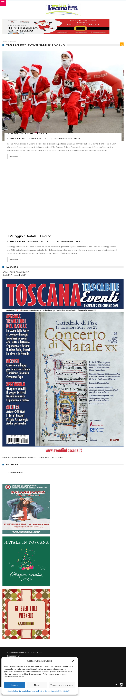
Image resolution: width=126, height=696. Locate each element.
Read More (15, 156)
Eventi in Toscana (16, 472)
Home (4, 42)
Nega (36, 685)
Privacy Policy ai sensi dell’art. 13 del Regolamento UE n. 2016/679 (44, 691)
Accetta (14, 685)
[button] (73, 660)
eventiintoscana (17, 138)
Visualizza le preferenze (61, 685)
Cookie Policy (12, 691)
